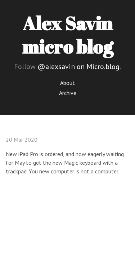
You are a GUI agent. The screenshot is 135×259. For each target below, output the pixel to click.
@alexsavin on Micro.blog (78, 66)
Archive (67, 92)
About (67, 82)
